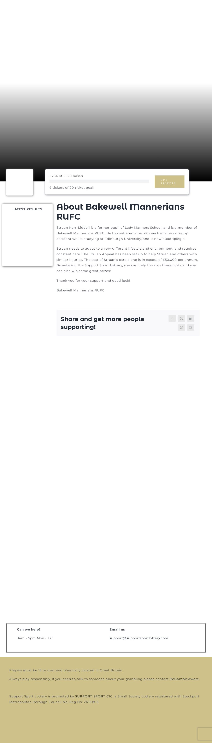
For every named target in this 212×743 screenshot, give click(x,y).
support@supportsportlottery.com (139, 638)
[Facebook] (172, 318)
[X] (181, 318)
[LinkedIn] (190, 318)
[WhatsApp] (181, 327)
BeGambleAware (184, 679)
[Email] (190, 327)
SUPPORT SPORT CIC (94, 696)
